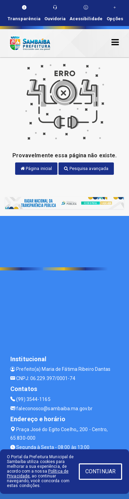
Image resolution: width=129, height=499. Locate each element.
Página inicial (36, 168)
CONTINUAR (100, 471)
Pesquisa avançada (86, 168)
